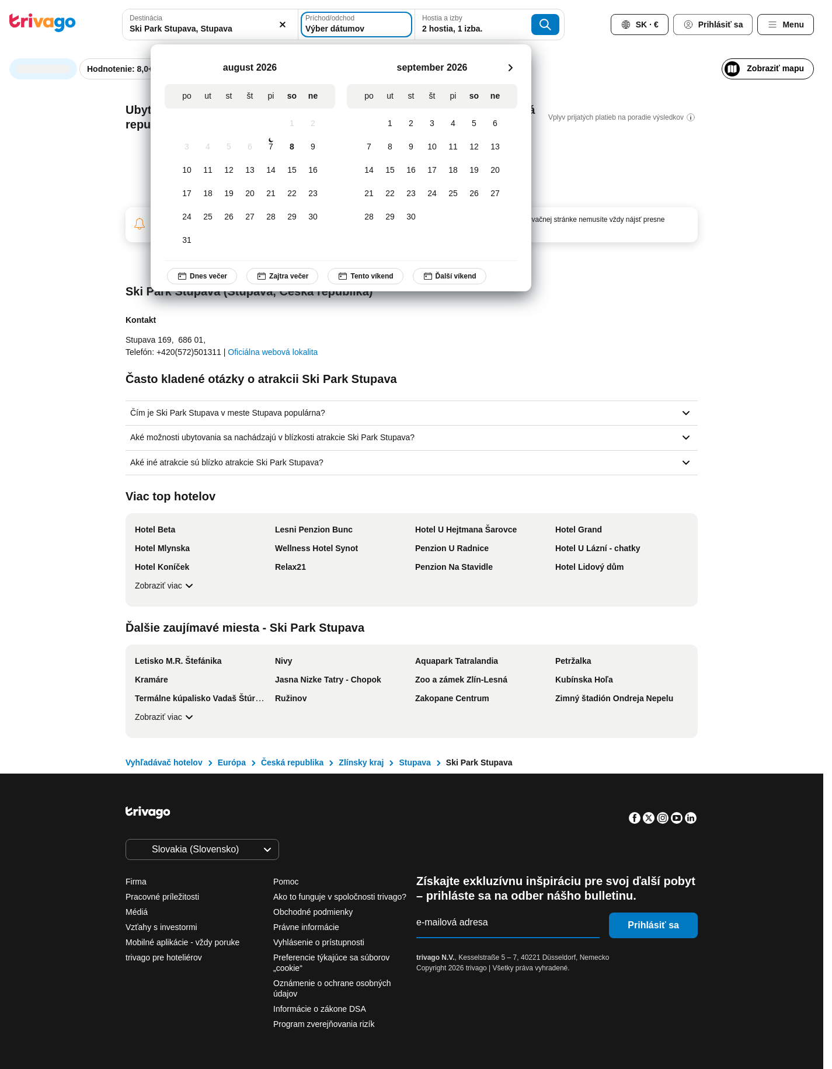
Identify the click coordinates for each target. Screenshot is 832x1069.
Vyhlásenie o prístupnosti (318, 942)
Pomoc (286, 881)
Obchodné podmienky (313, 912)
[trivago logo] (42, 24)
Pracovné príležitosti (162, 896)
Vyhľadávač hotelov (164, 762)
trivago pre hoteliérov (164, 957)
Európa (232, 762)
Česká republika (292, 762)
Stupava (414, 762)
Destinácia (146, 18)
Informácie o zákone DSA (319, 1009)
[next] (510, 68)
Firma (136, 881)
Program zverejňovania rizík (324, 1024)
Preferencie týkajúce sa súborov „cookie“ (331, 963)
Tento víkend (365, 276)
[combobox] (210, 24)
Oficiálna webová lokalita (273, 352)
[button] (210, 24)
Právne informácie (306, 927)
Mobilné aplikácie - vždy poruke (182, 942)
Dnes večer (202, 276)
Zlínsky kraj (361, 762)
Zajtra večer (282, 276)
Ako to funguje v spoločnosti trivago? (339, 896)
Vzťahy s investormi (161, 927)
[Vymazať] (282, 24)
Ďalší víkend (449, 276)
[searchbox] (210, 29)
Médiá (137, 912)
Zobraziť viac (165, 586)
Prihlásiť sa (653, 925)
